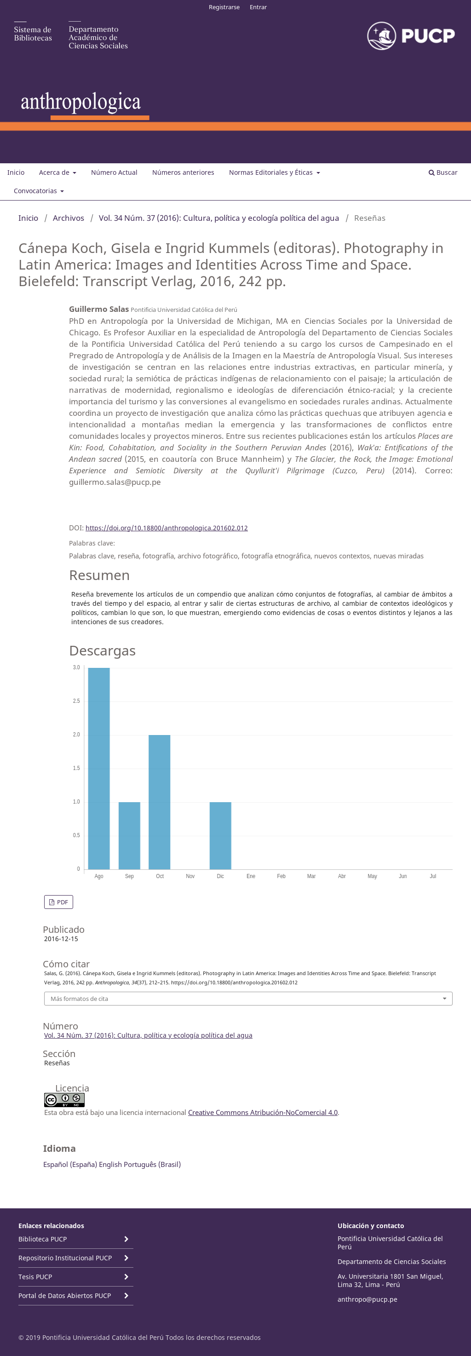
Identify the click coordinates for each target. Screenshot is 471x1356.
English (110, 1164)
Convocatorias (36, 190)
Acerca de (55, 172)
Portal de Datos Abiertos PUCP (64, 1295)
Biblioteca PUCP (42, 1239)
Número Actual (114, 172)
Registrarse (224, 7)
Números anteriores (183, 172)
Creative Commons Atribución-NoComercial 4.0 (263, 1112)
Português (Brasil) (152, 1164)
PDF (62, 902)
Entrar (258, 7)
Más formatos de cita (79, 998)
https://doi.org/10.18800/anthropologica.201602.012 (167, 527)
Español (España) (70, 1164)
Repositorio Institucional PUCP (65, 1257)
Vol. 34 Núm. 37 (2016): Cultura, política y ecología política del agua (219, 218)
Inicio (15, 172)
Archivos (68, 218)
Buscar (443, 172)
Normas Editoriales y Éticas (272, 172)
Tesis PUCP (35, 1276)
